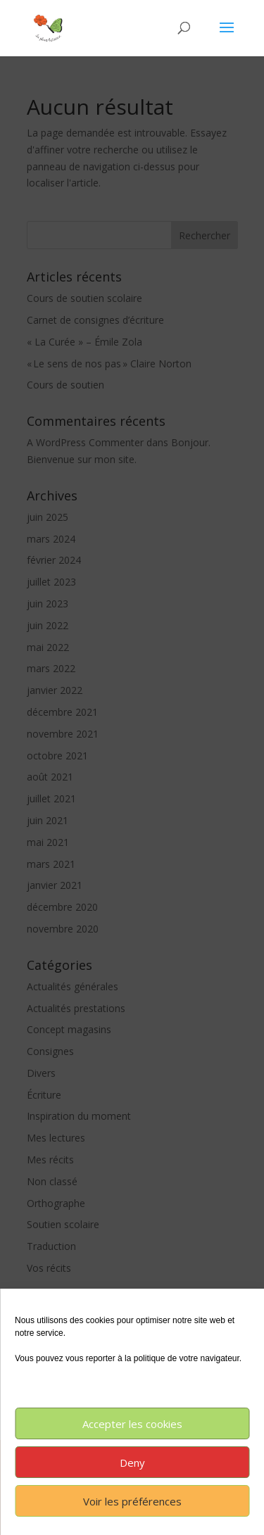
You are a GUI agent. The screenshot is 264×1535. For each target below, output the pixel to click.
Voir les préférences (132, 1501)
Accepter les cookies (132, 1424)
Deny (132, 1462)
